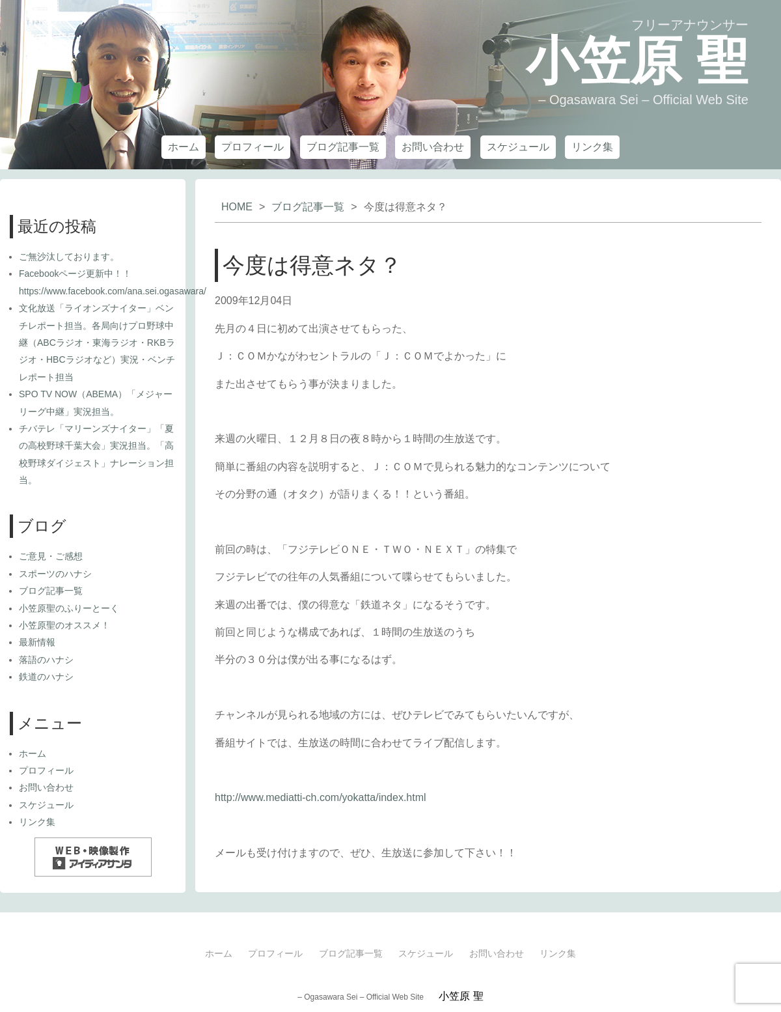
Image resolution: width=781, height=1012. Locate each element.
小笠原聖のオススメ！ (64, 625)
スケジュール (518, 146)
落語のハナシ (46, 659)
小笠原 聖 (637, 61)
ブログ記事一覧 (343, 146)
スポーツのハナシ (55, 574)
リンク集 (592, 146)
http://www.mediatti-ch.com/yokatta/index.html (320, 797)
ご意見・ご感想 (51, 556)
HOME (237, 206)
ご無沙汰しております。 (69, 256)
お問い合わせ (433, 146)
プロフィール (252, 146)
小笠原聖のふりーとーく (69, 608)
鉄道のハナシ (46, 676)
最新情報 (37, 642)
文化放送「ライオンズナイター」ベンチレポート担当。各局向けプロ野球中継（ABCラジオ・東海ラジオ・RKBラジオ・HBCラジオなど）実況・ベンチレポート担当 (97, 342)
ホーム (183, 146)
